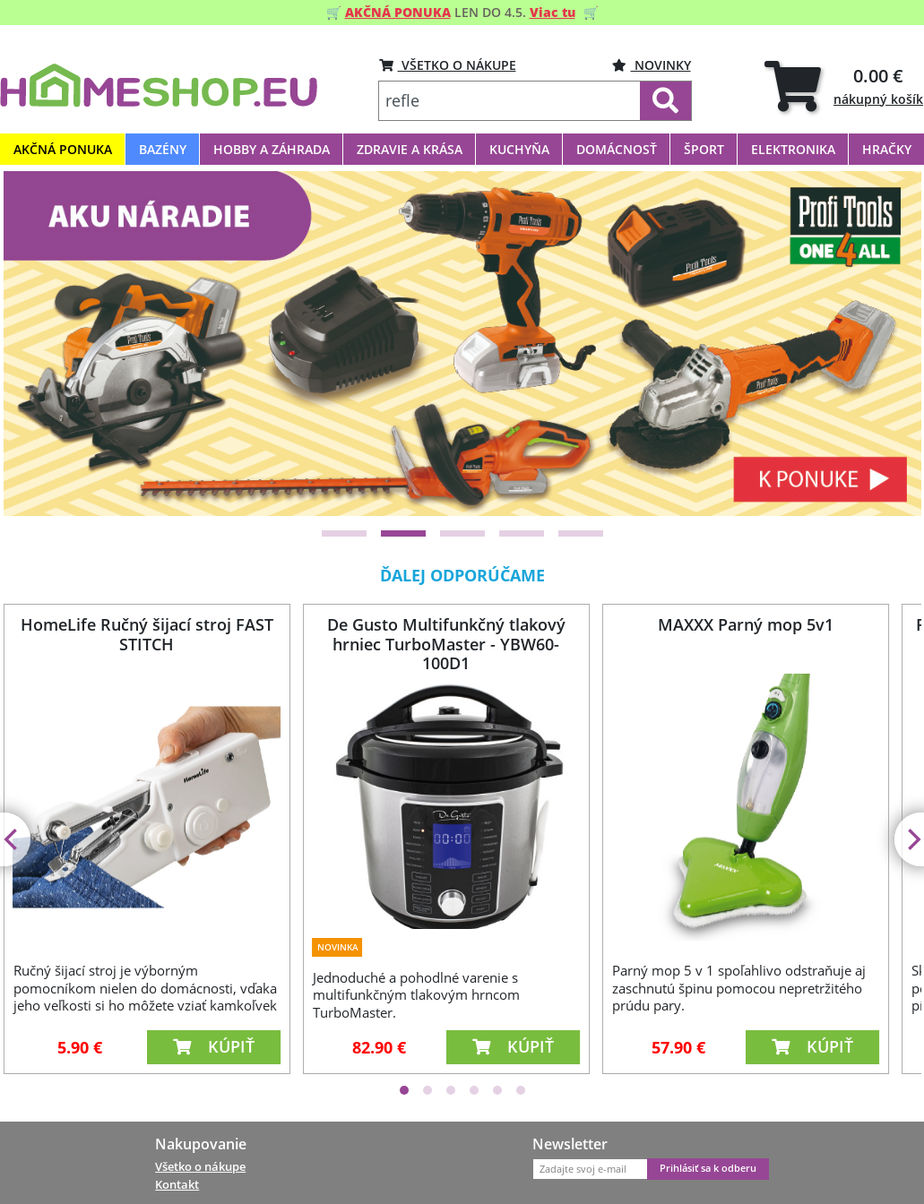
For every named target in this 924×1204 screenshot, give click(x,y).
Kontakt (177, 1184)
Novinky (651, 65)
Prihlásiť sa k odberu (708, 1168)
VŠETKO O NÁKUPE (447, 65)
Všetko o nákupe (200, 1166)
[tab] (844, 85)
